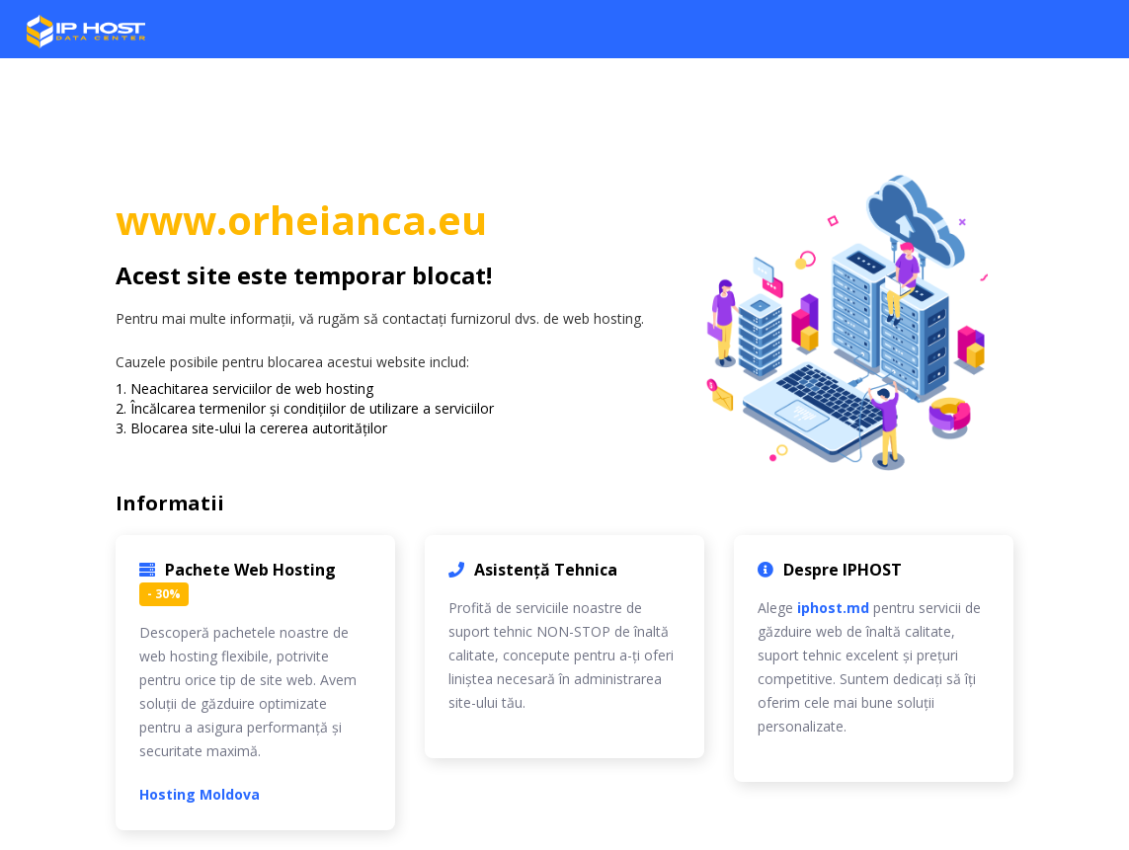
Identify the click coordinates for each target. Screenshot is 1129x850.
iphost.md (833, 607)
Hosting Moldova (199, 794)
